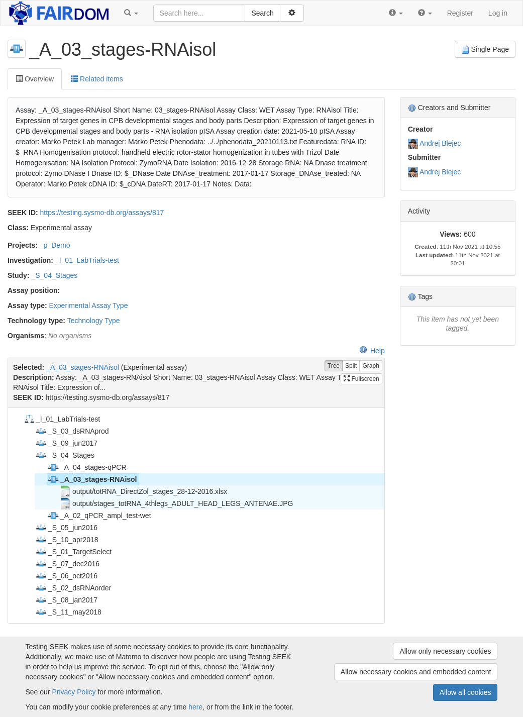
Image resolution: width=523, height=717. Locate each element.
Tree (334, 366)
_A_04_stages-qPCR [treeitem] (87, 467)
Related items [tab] (97, 79)
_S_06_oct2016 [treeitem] (66, 576)
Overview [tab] (35, 79)
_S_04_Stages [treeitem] (64, 455)
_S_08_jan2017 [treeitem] (66, 600)
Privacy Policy (73, 692)
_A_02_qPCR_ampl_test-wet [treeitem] (99, 515)
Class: (18, 228)
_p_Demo (55, 245)
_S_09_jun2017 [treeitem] (66, 443)
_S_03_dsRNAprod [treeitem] (72, 431)
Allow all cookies (465, 692)
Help (372, 351)
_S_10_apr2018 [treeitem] (66, 540)
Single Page (485, 49)
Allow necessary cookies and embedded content (416, 672)
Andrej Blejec (440, 143)
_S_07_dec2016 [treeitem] (67, 564)
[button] (131, 13)
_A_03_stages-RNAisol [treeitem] (92, 479)
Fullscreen (361, 378)
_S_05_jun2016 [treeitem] (66, 528)
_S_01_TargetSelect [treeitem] (73, 552)
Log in (497, 13)
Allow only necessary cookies (445, 651)
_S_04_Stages (54, 275)
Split (351, 366)
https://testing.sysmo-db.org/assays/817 (102, 213)
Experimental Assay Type (88, 305)
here (195, 707)
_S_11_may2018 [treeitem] (68, 612)
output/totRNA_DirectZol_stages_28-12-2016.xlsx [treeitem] (143, 491)
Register (460, 13)
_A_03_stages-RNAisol (82, 367)
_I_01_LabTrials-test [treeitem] (61, 419)
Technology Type (93, 321)
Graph (370, 366)
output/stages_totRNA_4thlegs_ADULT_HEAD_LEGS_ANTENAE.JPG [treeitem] (176, 503)
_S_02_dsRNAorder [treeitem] (73, 588)
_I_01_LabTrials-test (87, 260)
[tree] (196, 515)
